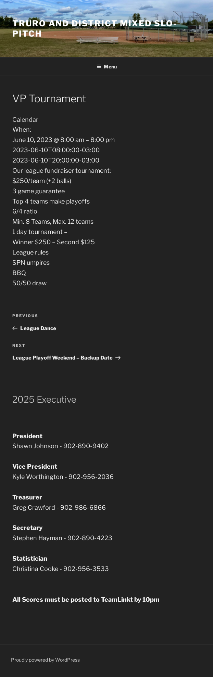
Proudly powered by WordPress (45, 660)
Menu (107, 66)
